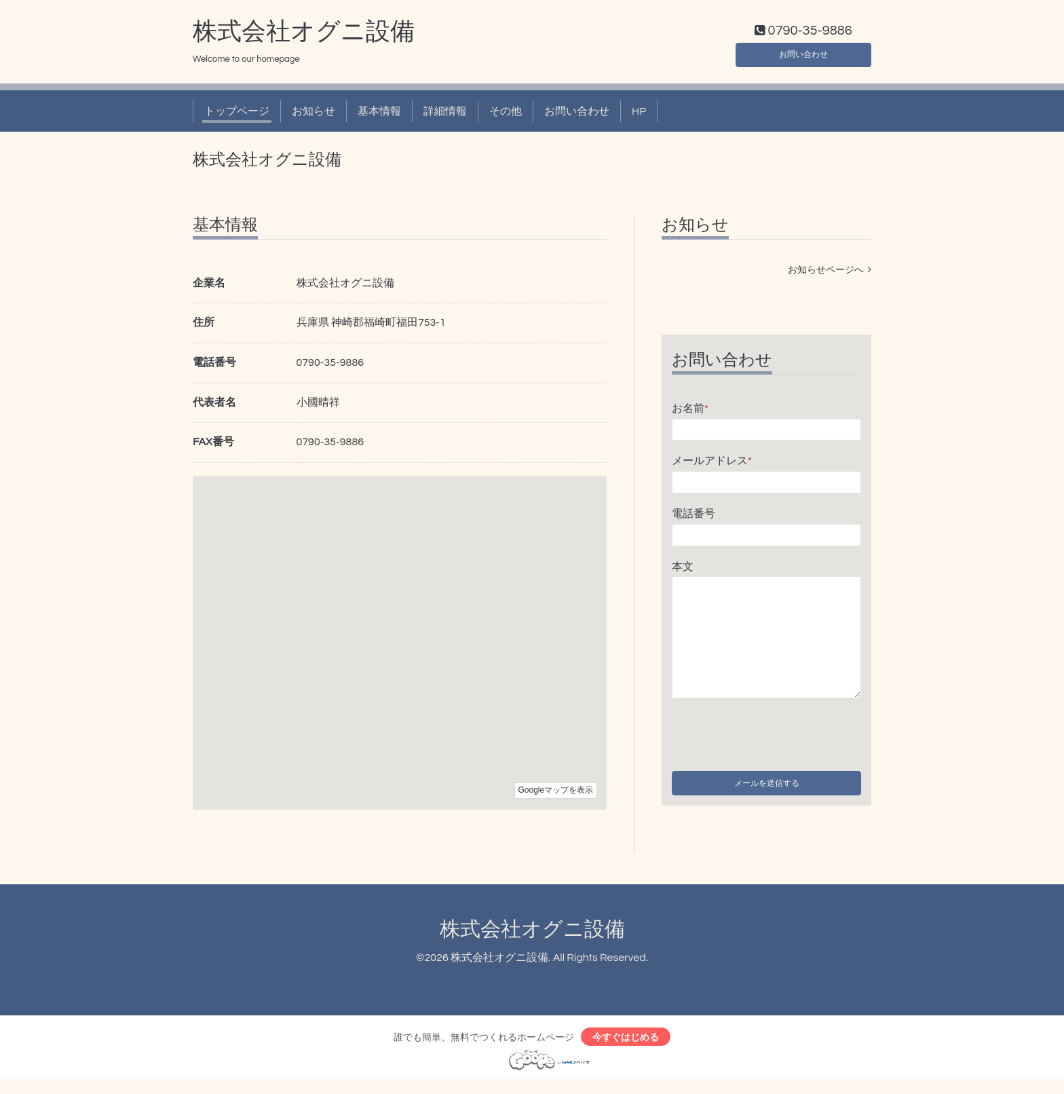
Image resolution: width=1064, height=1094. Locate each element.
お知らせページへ (829, 273)
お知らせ (313, 114)
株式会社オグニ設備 (304, 35)
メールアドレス (712, 464)
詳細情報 (445, 114)
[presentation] (775, 735)
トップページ (236, 114)
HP (639, 114)
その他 (505, 114)
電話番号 (693, 516)
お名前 (690, 411)
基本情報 (379, 114)
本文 (683, 569)
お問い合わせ (803, 54)
